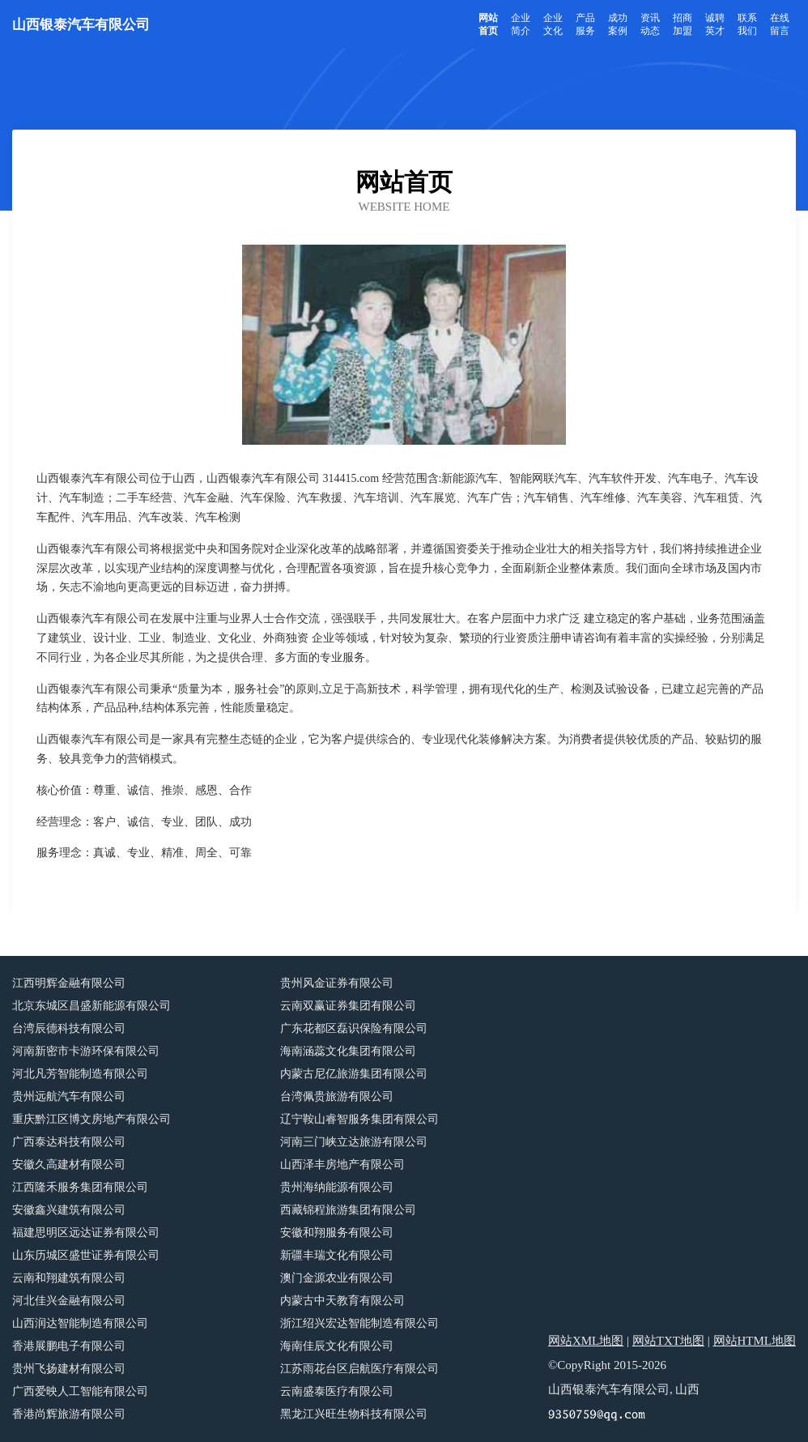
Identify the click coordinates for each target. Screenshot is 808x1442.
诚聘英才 (715, 24)
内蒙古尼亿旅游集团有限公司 (353, 1074)
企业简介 (520, 24)
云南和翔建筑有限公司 (68, 1278)
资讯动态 (650, 24)
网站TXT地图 (668, 1340)
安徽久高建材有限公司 (68, 1164)
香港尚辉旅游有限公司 (68, 1414)
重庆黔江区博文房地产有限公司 (91, 1119)
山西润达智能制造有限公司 (80, 1323)
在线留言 (779, 24)
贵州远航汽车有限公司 (68, 1096)
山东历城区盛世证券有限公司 (85, 1255)
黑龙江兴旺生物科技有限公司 (353, 1414)
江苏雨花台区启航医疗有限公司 (359, 1369)
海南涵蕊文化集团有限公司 (348, 1051)
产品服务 (585, 24)
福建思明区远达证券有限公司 (85, 1233)
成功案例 (617, 24)
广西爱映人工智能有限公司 (80, 1391)
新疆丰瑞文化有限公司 (336, 1255)
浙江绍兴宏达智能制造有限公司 (359, 1323)
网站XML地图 (585, 1340)
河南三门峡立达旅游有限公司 (353, 1142)
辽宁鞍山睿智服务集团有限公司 (359, 1119)
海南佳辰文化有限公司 (336, 1346)
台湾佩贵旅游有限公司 (336, 1096)
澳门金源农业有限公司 (336, 1278)
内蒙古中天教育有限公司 (342, 1301)
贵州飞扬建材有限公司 (68, 1369)
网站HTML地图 (755, 1340)
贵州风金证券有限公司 (336, 983)
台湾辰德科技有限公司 (68, 1028)
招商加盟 (682, 24)
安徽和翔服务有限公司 (336, 1233)
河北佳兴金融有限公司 (68, 1301)
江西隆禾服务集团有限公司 (80, 1187)
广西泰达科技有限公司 (68, 1142)
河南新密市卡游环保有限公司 (85, 1051)
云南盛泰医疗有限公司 (336, 1391)
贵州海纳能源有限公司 (336, 1187)
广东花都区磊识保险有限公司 (353, 1028)
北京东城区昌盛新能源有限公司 (91, 1006)
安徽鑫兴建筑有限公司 (68, 1210)
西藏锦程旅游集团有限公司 (348, 1210)
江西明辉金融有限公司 (68, 983)
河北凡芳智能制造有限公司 (80, 1074)
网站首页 (488, 24)
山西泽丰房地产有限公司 (342, 1164)
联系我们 (747, 24)
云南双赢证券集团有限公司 (348, 1006)
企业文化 (553, 24)
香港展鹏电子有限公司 (68, 1346)
